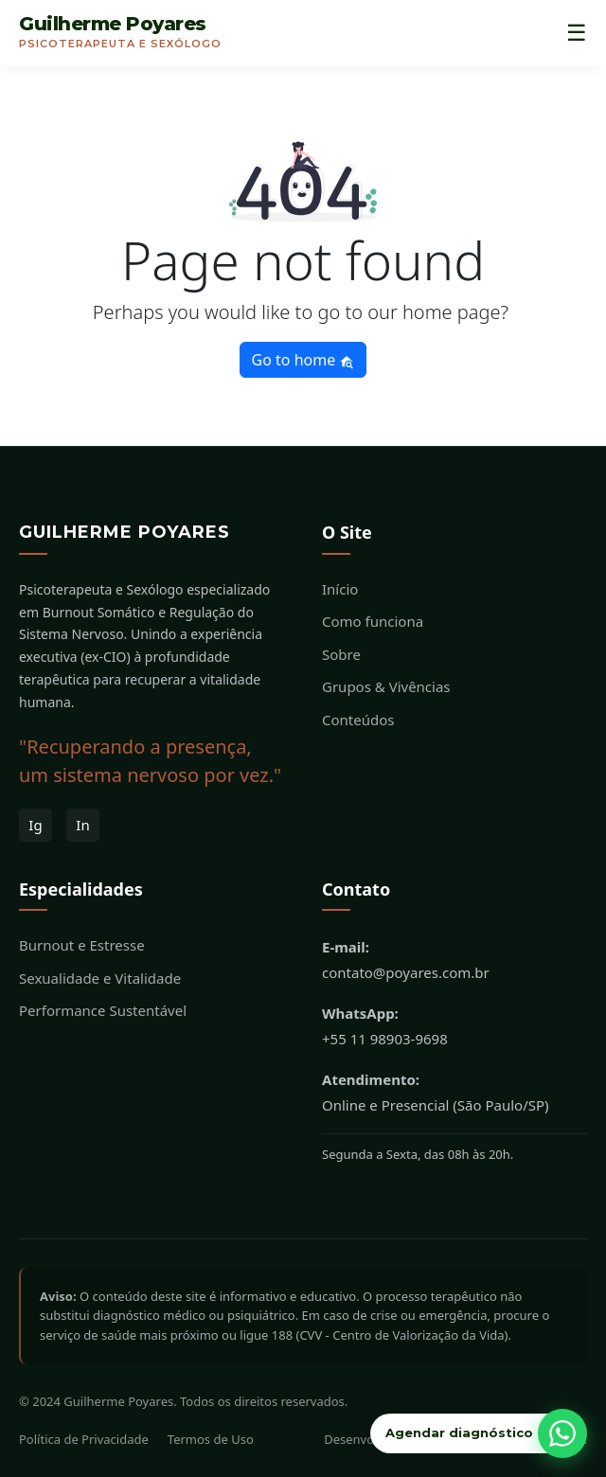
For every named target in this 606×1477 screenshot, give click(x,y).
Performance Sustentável (103, 1010)
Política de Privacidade (84, 1439)
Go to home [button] (303, 359)
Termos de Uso (211, 1439)
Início (340, 588)
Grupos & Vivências (386, 686)
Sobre (341, 654)
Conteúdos (358, 719)
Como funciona (372, 621)
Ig (35, 824)
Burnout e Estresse (82, 944)
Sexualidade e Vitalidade (100, 978)
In (82, 824)
